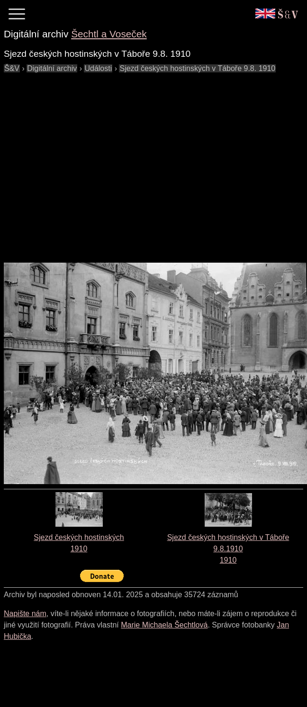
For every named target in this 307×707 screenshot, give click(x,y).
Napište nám (25, 614)
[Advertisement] (89, 163)
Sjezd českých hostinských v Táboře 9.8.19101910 (228, 548)
